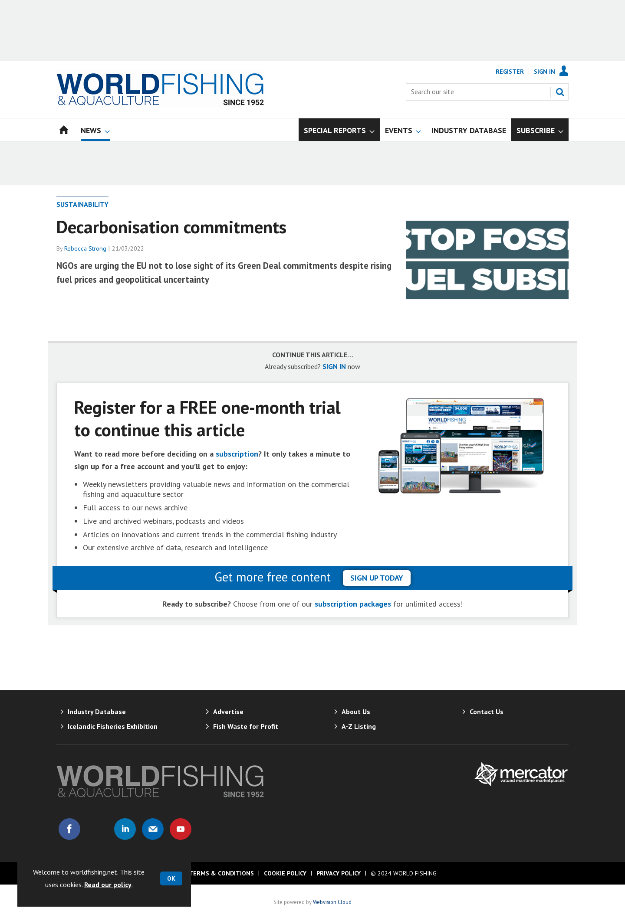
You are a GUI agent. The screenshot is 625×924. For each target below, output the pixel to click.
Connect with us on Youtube (180, 829)
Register (510, 71)
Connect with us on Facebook (69, 829)
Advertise (228, 711)
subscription (237, 454)
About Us (356, 711)
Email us (152, 829)
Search (560, 92)
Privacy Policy (338, 873)
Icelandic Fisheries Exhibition (113, 726)
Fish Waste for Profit (245, 726)
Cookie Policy (285, 873)
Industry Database (97, 711)
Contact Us (486, 711)
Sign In (544, 71)
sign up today (376, 578)
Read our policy (108, 884)
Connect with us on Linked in (125, 829)
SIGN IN (334, 366)
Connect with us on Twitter (97, 829)
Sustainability (82, 204)
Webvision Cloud (332, 901)
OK (171, 878)
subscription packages (353, 604)
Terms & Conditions (221, 873)
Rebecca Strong (85, 248)
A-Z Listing (359, 726)
